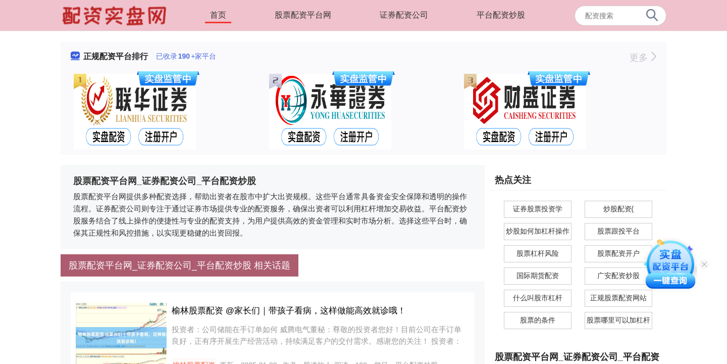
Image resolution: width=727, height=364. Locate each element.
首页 (218, 15)
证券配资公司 (404, 15)
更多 (643, 58)
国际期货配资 (537, 275)
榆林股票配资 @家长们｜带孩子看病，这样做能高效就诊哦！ (289, 310)
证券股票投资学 (537, 209)
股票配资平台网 (303, 15)
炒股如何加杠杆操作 (537, 231)
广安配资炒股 (618, 275)
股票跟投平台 (618, 231)
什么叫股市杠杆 (537, 298)
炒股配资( (618, 209)
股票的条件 (537, 320)
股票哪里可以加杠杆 (618, 320)
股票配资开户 (618, 253)
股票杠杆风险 (537, 253)
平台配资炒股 (501, 15)
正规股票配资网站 (618, 298)
